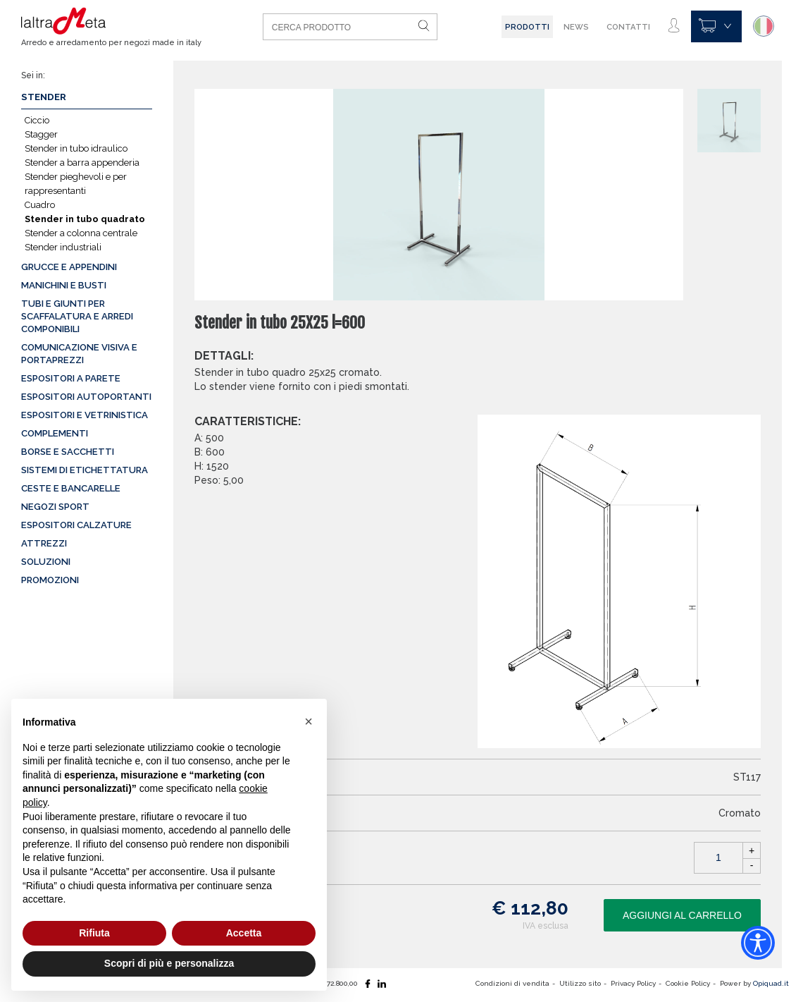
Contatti (629, 27)
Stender (43, 97)
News (577, 27)
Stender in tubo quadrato (85, 219)
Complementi (54, 433)
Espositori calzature (76, 525)
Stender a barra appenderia (82, 162)
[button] (308, 721)
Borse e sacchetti (67, 451)
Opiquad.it (771, 983)
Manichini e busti (63, 285)
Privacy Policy (633, 983)
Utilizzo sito (581, 983)
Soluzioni (45, 561)
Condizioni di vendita (513, 983)
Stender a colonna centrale (81, 233)
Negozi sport (55, 506)
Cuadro (40, 205)
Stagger (41, 134)
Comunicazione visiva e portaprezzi (79, 353)
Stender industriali (63, 247)
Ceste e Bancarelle (70, 488)
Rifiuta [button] (94, 933)
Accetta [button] (244, 933)
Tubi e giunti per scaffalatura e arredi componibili (77, 316)
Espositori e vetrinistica (84, 415)
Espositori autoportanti (86, 396)
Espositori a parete (70, 378)
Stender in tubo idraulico (76, 148)
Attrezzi (44, 543)
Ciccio (37, 120)
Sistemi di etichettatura (84, 470)
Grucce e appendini (69, 267)
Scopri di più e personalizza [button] (169, 963)
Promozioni (50, 580)
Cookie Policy (688, 983)
